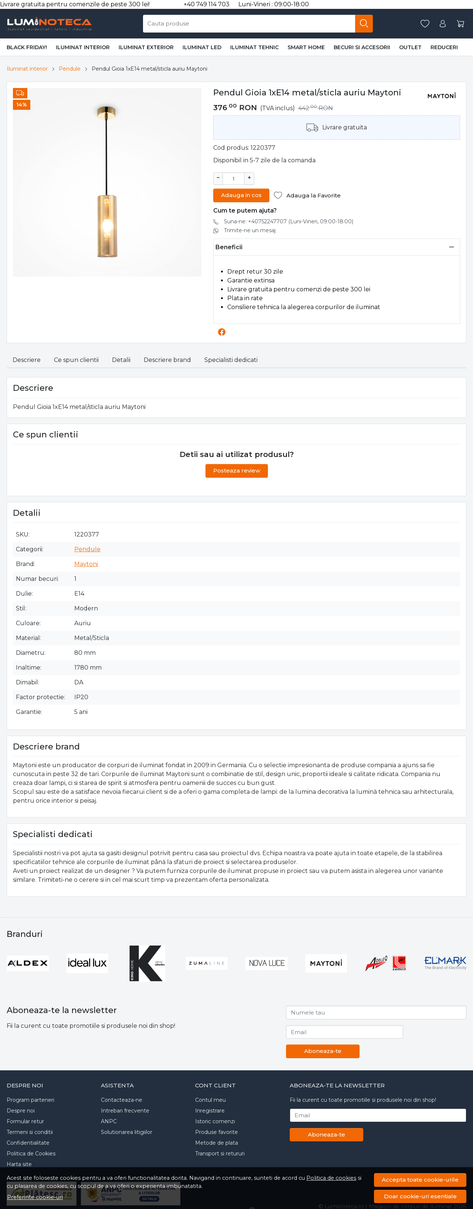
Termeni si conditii (30, 1131)
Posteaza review (236, 469)
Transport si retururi (220, 1152)
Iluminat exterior (146, 47)
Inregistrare (210, 1110)
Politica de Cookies (31, 1152)
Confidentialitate (28, 1142)
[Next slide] (459, 962)
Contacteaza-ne (121, 1099)
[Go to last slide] (14, 962)
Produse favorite (216, 1131)
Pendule (70, 68)
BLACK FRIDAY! (27, 47)
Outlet (410, 47)
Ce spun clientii (76, 359)
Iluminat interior (83, 47)
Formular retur (25, 1120)
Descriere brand (167, 359)
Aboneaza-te (322, 1050)
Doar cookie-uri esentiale (420, 1196)
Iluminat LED (202, 47)
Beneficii (228, 246)
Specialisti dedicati (231, 359)
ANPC (109, 1120)
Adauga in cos (241, 194)
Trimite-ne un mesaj (250, 229)
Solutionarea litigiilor (126, 1131)
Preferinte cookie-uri (35, 1197)
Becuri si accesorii (362, 47)
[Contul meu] (442, 23)
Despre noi (21, 1110)
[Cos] (460, 23)
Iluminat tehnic (254, 47)
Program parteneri (30, 1099)
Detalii (121, 359)
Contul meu (210, 1099)
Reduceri (444, 47)
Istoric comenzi (215, 1120)
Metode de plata (216, 1142)
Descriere (27, 359)
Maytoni (86, 563)
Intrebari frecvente (125, 1110)
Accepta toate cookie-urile (420, 1179)
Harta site (19, 1163)
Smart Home (306, 47)
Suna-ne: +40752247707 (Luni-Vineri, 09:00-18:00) (288, 220)
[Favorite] (425, 23)
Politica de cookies (331, 1178)
